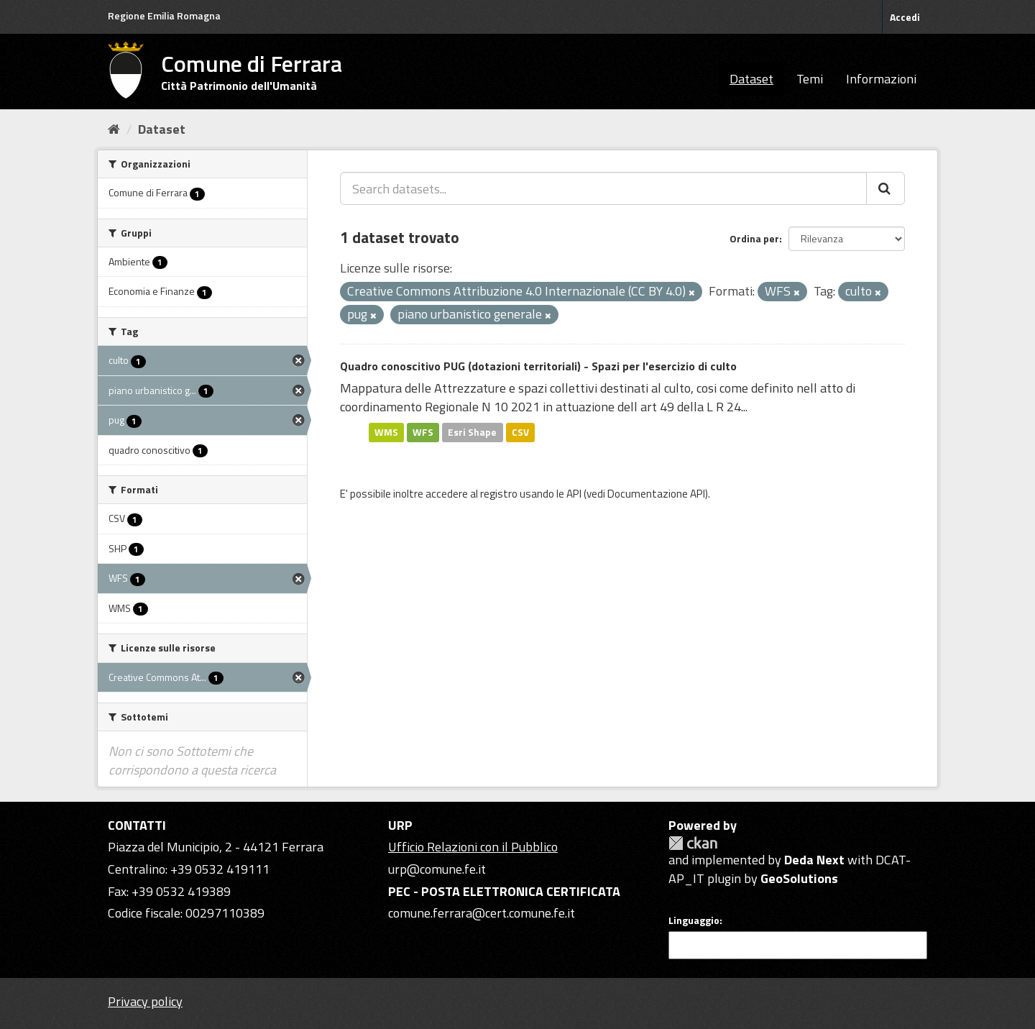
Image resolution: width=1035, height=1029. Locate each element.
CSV (520, 432)
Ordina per (754, 238)
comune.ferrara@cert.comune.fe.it (481, 913)
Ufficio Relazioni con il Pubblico (473, 846)
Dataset (751, 78)
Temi (809, 78)
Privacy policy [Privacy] (145, 1001)
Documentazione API (656, 493)
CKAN (692, 843)
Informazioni (881, 78)
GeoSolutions (799, 878)
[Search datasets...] (603, 188)
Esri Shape (472, 432)
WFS (423, 432)
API (573, 493)
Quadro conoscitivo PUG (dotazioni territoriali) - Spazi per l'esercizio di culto (538, 366)
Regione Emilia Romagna (164, 15)
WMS (386, 432)
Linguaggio (693, 920)
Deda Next (814, 859)
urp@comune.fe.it (437, 869)
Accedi (905, 16)
